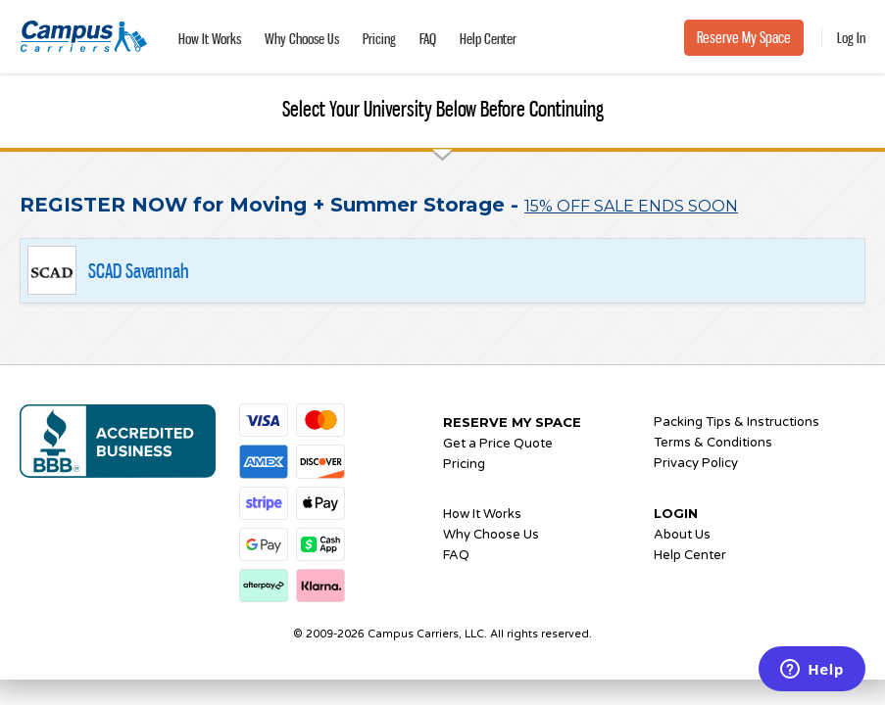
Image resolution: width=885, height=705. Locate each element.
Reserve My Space (744, 37)
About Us (682, 534)
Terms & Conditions (713, 442)
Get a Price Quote (498, 443)
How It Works (209, 39)
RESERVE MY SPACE (512, 422)
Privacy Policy (696, 463)
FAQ (427, 39)
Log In (851, 38)
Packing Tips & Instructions (736, 422)
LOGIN (676, 513)
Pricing (379, 39)
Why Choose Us (302, 39)
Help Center (488, 39)
